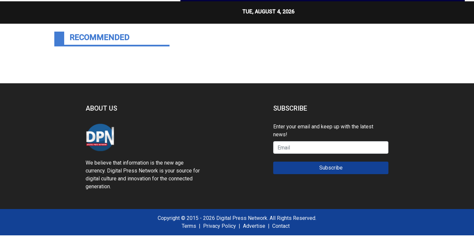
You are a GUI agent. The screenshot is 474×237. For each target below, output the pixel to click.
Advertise (254, 226)
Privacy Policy (219, 226)
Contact (281, 226)
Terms (189, 226)
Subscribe (331, 168)
